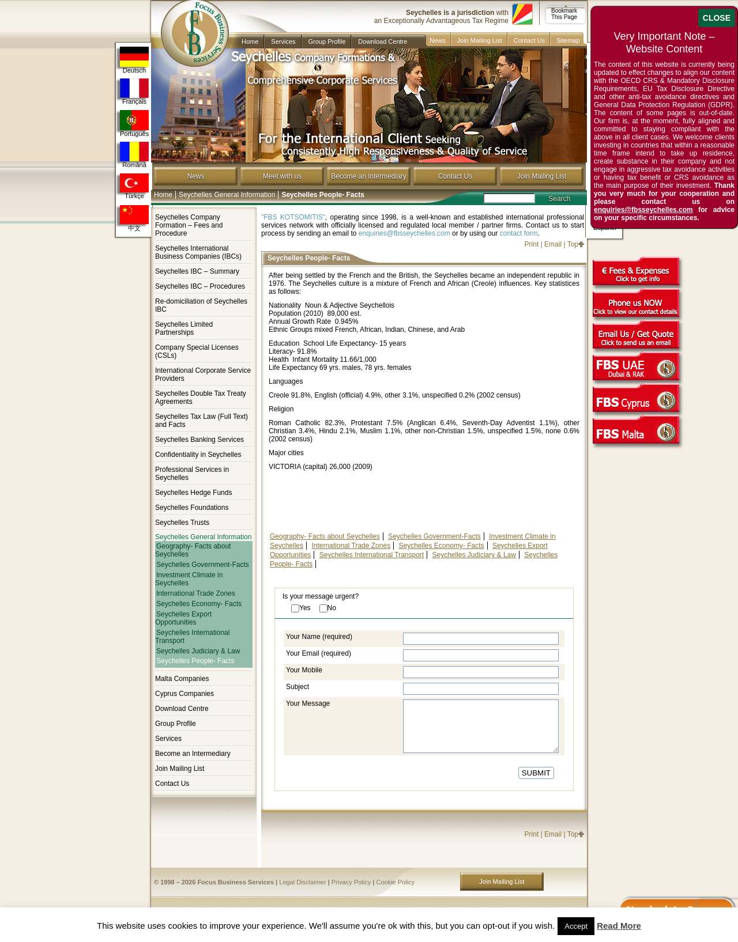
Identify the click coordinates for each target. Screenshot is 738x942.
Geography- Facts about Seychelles (193, 550)
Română (134, 155)
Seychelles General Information (227, 195)
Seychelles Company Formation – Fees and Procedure (189, 225)
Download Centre (382, 41)
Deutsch (134, 60)
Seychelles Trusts (182, 523)
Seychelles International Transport (192, 637)
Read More (619, 925)
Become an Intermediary (368, 176)
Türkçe (134, 186)
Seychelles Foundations (191, 508)
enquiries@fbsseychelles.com (404, 233)
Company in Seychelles (190, 24)
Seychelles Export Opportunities (183, 618)
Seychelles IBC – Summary (197, 271)
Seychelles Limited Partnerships (184, 328)
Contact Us (529, 40)
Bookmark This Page (564, 13)
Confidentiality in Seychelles (198, 455)
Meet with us (282, 176)
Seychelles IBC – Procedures (200, 286)
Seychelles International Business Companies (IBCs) (198, 252)
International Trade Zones (195, 593)
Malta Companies (182, 679)
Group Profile (327, 41)
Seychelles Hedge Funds (193, 493)
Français (134, 91)
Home (250, 41)
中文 (134, 218)
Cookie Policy (395, 882)
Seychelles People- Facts (195, 661)
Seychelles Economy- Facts (199, 604)
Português (134, 123)
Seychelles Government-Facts (202, 565)
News (438, 40)
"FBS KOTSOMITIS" (293, 217)
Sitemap (567, 40)
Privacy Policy (351, 882)
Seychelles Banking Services (199, 440)
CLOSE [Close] (717, 17)
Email (553, 244)
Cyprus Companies (184, 694)
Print (532, 244)
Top (572, 244)
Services (283, 41)
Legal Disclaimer (302, 882)
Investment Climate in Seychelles (189, 579)
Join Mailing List (479, 40)
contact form (519, 233)
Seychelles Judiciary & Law (198, 651)
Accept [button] (576, 926)
